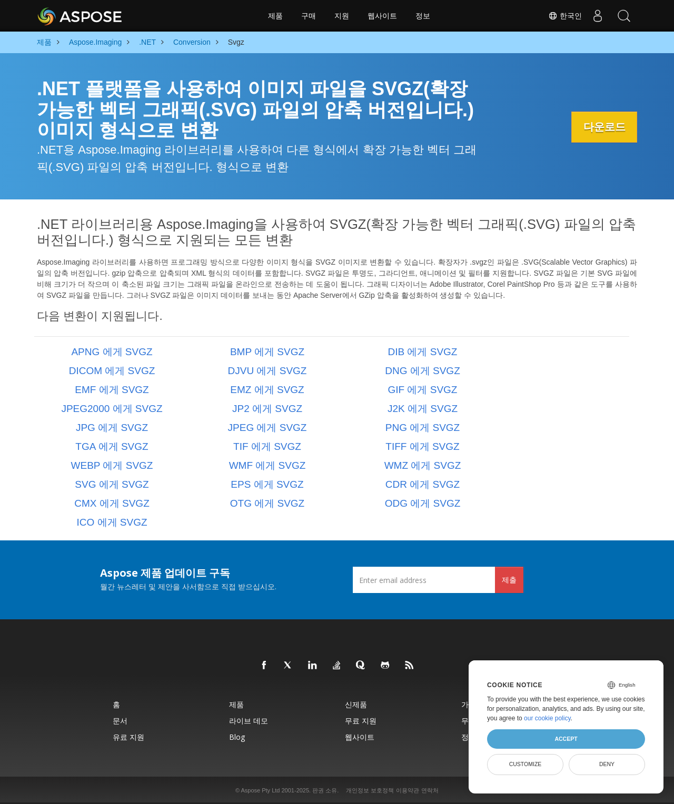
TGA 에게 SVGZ (111, 446)
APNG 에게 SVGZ (111, 351)
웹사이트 (382, 16)
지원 (341, 16)
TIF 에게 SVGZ (267, 446)
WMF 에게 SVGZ (267, 465)
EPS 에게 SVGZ (267, 484)
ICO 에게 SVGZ (111, 522)
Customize (525, 764)
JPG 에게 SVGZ (112, 427)
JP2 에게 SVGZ (267, 408)
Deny (606, 764)
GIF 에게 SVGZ (423, 389)
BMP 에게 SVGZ (267, 351)
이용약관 (407, 790)
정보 (422, 16)
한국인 (565, 16)
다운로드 (603, 127)
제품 (275, 16)
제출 (509, 580)
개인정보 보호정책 (370, 790)
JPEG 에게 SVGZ (267, 427)
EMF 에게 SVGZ (111, 389)
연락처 (430, 790)
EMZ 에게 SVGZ (267, 389)
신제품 (356, 704)
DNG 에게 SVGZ (422, 370)
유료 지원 (128, 737)
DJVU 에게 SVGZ (267, 370)
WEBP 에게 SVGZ (112, 465)
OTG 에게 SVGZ (267, 503)
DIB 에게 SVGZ (423, 351)
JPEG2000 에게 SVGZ (111, 408)
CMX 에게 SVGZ (112, 503)
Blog (237, 737)
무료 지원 (360, 721)
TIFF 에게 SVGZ (422, 446)
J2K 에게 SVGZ (423, 408)
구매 (308, 16)
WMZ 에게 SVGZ (422, 465)
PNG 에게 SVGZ (422, 427)
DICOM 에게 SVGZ (112, 370)
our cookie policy (547, 718)
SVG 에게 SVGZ (111, 484)
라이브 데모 (248, 721)
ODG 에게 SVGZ (423, 503)
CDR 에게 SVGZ (422, 484)
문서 (120, 721)
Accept (565, 739)
